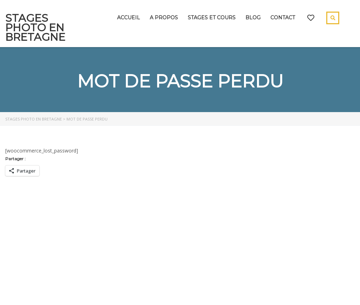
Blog (253, 17)
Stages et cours (212, 17)
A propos (164, 17)
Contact (282, 17)
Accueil (128, 17)
